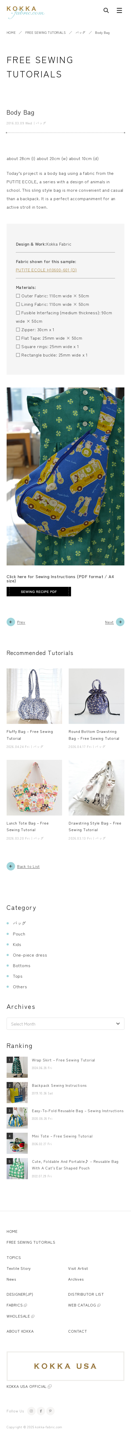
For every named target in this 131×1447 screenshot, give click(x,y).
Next (109, 622)
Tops (18, 976)
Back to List (28, 866)
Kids (17, 944)
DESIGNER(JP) (20, 1294)
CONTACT (77, 1331)
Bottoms (22, 965)
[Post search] (106, 11)
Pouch (19, 933)
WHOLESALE (18, 1316)
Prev (21, 622)
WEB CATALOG (82, 1305)
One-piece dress (30, 955)
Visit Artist (78, 1268)
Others (20, 986)
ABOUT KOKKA (20, 1331)
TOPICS (14, 1257)
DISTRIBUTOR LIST (86, 1294)
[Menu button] (119, 11)
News (11, 1279)
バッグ (81, 32)
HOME (11, 32)
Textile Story (19, 1268)
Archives (75, 1279)
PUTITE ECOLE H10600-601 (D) (46, 269)
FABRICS (15, 1305)
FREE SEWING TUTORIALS (45, 32)
